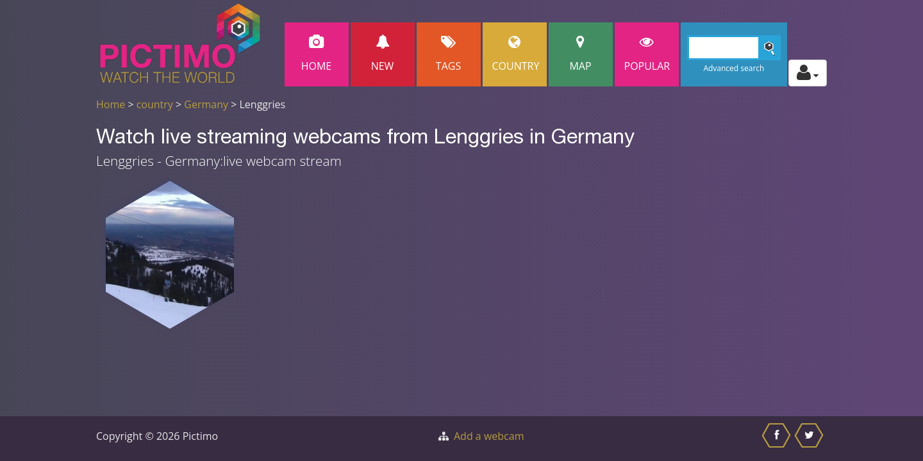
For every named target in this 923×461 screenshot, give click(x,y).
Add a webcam (489, 436)
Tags (448, 54)
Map (580, 54)
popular (647, 54)
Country (516, 54)
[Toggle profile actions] (807, 73)
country (155, 104)
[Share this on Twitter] (810, 438)
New (382, 54)
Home (316, 54)
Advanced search (733, 68)
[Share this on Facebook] (777, 438)
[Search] (734, 47)
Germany (206, 104)
